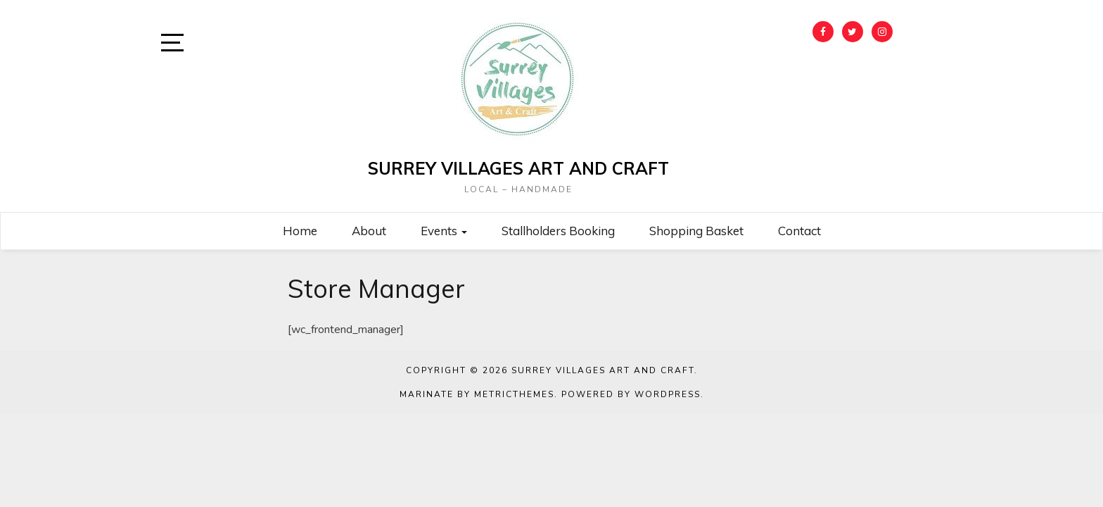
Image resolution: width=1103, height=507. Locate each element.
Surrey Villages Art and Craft (518, 168)
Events (444, 230)
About (369, 230)
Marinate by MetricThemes (477, 394)
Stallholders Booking (558, 230)
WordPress (668, 394)
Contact (799, 230)
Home (300, 230)
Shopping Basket (696, 230)
